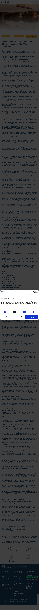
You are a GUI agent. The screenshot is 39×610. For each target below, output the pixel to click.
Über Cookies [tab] (32, 294)
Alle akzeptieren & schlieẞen (32, 317)
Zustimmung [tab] (6, 294)
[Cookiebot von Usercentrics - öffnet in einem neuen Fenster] (33, 292)
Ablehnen (7, 316)
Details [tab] (19, 294)
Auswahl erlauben (19, 316)
